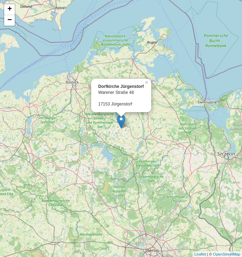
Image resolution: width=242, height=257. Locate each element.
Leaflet (200, 254)
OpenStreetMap (226, 254)
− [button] (9, 20)
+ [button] (9, 9)
